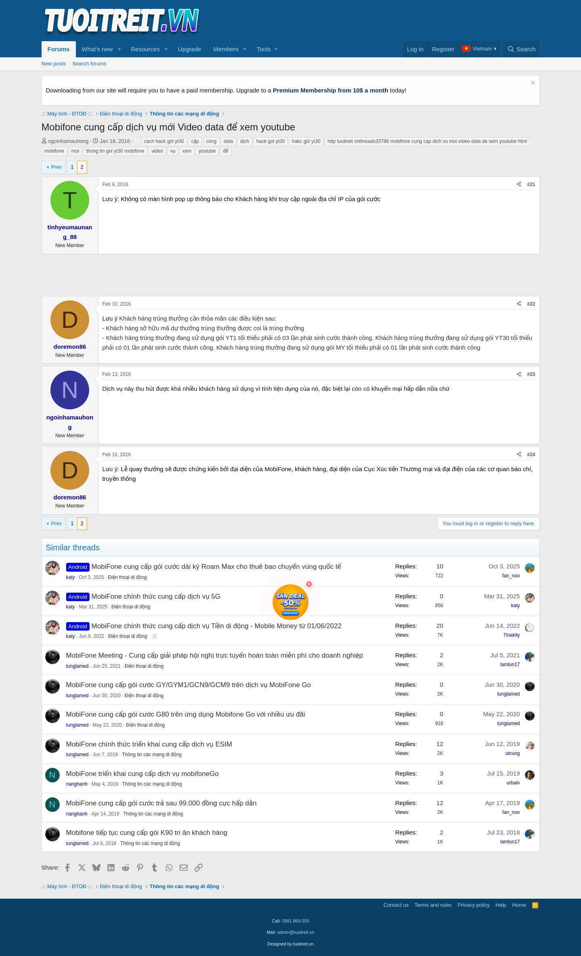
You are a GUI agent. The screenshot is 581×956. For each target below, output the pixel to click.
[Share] (519, 185)
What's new (97, 49)
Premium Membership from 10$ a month (330, 90)
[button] (119, 49)
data (228, 141)
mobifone (54, 151)
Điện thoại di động (127, 577)
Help (500, 905)
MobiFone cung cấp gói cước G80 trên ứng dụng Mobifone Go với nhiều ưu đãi (185, 714)
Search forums (89, 64)
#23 (531, 374)
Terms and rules (432, 905)
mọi (75, 151)
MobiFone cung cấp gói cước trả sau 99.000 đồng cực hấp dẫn (161, 803)
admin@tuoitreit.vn (295, 932)
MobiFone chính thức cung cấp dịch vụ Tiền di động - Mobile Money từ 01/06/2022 (217, 626)
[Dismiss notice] (532, 84)
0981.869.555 (295, 920)
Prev (56, 167)
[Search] (521, 49)
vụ (173, 151)
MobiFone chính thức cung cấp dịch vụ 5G (156, 596)
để (225, 151)
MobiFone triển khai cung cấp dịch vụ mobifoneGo (142, 774)
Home (519, 905)
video (157, 151)
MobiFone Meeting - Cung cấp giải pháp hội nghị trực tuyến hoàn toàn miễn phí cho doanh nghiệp (214, 655)
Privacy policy (473, 905)
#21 (531, 184)
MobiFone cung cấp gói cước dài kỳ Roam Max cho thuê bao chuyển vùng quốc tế (216, 566)
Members (226, 49)
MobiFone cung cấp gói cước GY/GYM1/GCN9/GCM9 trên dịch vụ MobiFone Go (188, 685)
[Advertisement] (393, 20)
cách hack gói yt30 (164, 141)
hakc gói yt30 (306, 141)
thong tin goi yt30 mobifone (115, 151)
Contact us (395, 905)
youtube (207, 151)
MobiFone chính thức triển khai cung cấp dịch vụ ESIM (149, 744)
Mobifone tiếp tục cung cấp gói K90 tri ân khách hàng (147, 832)
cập (195, 141)
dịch (244, 141)
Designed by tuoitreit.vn (291, 943)
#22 (531, 304)
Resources (145, 49)
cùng (211, 141)
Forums (59, 49)
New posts (54, 64)
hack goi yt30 (270, 141)
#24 (531, 454)
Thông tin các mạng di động (152, 754)
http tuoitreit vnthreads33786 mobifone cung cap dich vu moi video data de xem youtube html (427, 141)
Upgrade (189, 49)
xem (187, 151)
